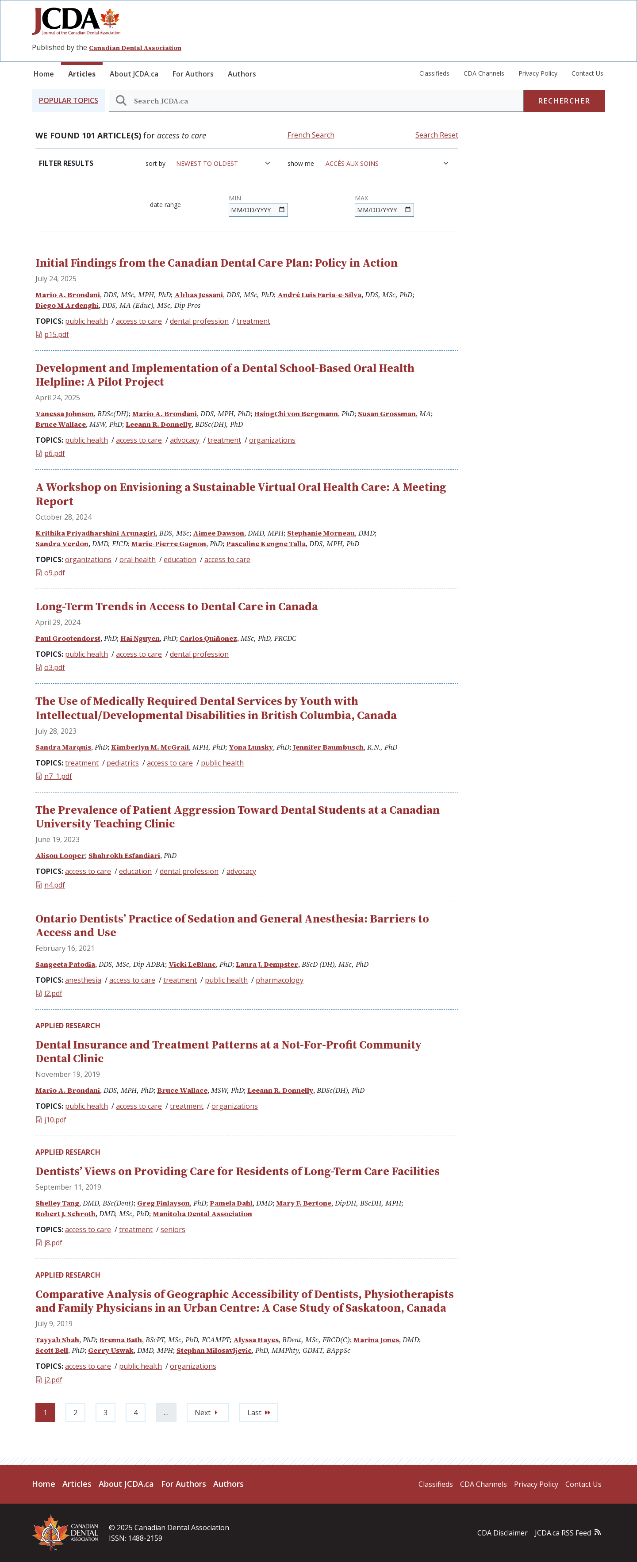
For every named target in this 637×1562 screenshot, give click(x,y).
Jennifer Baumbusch (328, 747)
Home (44, 74)
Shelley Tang (57, 1203)
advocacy (185, 440)
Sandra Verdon (61, 543)
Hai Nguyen (140, 638)
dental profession (199, 321)
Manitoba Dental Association (202, 1213)
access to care (139, 321)
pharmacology (279, 980)
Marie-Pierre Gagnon (168, 543)
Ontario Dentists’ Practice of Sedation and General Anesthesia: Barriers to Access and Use (232, 925)
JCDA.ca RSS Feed (563, 1533)
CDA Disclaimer (502, 1533)
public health (86, 321)
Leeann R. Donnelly (159, 424)
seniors (173, 1229)
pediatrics (123, 763)
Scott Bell (51, 1350)
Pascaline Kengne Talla (266, 543)
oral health (137, 559)
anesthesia (83, 980)
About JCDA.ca (134, 74)
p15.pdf (56, 334)
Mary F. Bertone (303, 1203)
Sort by (155, 163)
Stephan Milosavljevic (214, 1350)
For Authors (193, 74)
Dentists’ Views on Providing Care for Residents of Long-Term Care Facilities (237, 1171)
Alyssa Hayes (256, 1339)
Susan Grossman (387, 413)
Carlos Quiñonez (208, 638)
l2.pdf (53, 993)
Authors (242, 74)
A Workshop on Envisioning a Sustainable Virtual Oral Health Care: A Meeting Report (240, 494)
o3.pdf (54, 667)
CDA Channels (484, 73)
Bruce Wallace (60, 424)
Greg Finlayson (163, 1203)
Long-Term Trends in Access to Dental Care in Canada (176, 606)
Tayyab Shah (57, 1339)
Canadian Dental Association (135, 47)
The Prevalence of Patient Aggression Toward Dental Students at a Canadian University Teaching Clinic (237, 816)
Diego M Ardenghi (67, 305)
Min (235, 198)
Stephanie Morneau (321, 533)
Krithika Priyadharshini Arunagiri (95, 533)
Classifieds (434, 73)
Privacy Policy (537, 73)
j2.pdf (53, 1380)
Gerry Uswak (111, 1350)
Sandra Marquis (63, 747)
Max (361, 198)
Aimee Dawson (218, 533)
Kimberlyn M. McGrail (150, 747)
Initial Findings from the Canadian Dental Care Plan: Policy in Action (216, 263)
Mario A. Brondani (67, 294)
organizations (272, 440)
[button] (68, 100)
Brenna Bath (120, 1339)
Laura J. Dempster (267, 964)
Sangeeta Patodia (65, 964)
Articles (82, 74)
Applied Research (67, 1025)
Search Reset (436, 135)
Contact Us (587, 73)
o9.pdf (54, 573)
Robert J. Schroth (65, 1213)
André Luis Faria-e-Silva (319, 294)
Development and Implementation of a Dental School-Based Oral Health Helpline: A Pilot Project (224, 375)
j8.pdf (53, 1243)
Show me (301, 163)
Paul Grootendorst (67, 638)
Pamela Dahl (231, 1203)
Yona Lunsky (251, 747)
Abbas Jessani (198, 294)
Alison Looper (60, 855)
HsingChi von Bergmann (296, 413)
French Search (311, 135)
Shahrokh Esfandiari (124, 855)
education (180, 559)
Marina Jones (376, 1339)
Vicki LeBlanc (192, 964)
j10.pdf (55, 1120)
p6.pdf (54, 453)
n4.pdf (54, 885)
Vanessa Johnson (64, 413)
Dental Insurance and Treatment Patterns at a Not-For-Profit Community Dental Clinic (228, 1051)
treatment (253, 321)
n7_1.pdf (58, 776)
